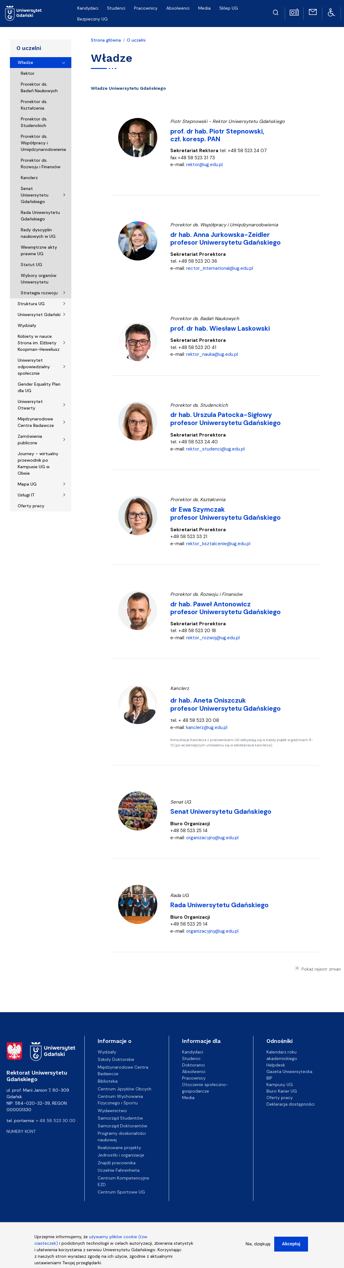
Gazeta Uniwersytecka (289, 1071)
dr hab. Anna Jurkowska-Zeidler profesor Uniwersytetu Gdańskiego (225, 238)
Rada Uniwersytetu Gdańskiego (40, 216)
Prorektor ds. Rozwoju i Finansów (40, 163)
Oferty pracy (31, 506)
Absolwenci (193, 1071)
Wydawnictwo (112, 1110)
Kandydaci (192, 1052)
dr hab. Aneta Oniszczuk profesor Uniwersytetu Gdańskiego (225, 704)
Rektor (27, 73)
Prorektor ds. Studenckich (34, 122)
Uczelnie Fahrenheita (119, 1170)
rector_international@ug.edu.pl (219, 268)
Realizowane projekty (119, 1147)
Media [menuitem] (204, 8)
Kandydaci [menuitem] (87, 8)
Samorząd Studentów (120, 1118)
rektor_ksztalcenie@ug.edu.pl (218, 544)
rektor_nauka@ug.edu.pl (212, 354)
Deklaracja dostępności (290, 1104)
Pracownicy (194, 1078)
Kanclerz (29, 177)
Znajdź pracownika (117, 1163)
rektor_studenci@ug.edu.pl (215, 449)
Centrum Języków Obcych (124, 1089)
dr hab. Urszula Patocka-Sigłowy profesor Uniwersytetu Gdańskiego (225, 418)
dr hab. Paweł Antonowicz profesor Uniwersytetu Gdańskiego (225, 608)
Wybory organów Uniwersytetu (38, 279)
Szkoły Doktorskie (116, 1059)
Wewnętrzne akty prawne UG (39, 250)
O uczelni (28, 48)
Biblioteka (108, 1081)
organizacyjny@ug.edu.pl (212, 838)
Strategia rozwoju (39, 293)
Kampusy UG (279, 1084)
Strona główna (106, 40)
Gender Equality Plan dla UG (39, 387)
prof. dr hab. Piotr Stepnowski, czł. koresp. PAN (217, 135)
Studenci (191, 1058)
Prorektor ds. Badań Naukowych (39, 87)
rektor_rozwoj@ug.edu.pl (213, 638)
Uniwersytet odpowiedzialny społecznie (34, 366)
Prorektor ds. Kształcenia (34, 105)
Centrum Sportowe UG (121, 1192)
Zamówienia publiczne (30, 439)
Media (188, 1097)
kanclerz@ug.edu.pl (206, 727)
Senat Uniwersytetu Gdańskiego (34, 195)
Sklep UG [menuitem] (228, 8)
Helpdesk (275, 1065)
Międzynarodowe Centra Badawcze (36, 422)
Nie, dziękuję (258, 1245)
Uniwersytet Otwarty (30, 405)
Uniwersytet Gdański (39, 314)
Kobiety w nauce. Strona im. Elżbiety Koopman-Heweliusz (39, 342)
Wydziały (27, 325)
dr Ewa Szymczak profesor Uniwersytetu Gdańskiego (225, 513)
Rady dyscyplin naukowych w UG (38, 233)
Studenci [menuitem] (116, 8)
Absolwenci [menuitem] (178, 8)
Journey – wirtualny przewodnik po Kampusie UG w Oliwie (38, 463)
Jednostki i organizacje (121, 1155)
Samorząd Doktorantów (122, 1126)
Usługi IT (26, 495)
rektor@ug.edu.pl (204, 164)
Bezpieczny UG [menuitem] (92, 19)
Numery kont (21, 1131)
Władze (25, 62)
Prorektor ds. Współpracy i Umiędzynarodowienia (43, 143)
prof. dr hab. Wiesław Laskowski (220, 328)
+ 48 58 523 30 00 (55, 1120)
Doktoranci (193, 1065)
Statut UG (31, 264)
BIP (269, 1078)
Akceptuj (291, 1245)
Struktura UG (31, 303)
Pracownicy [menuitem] (146, 8)
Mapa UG (27, 484)
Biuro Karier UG (281, 1091)
